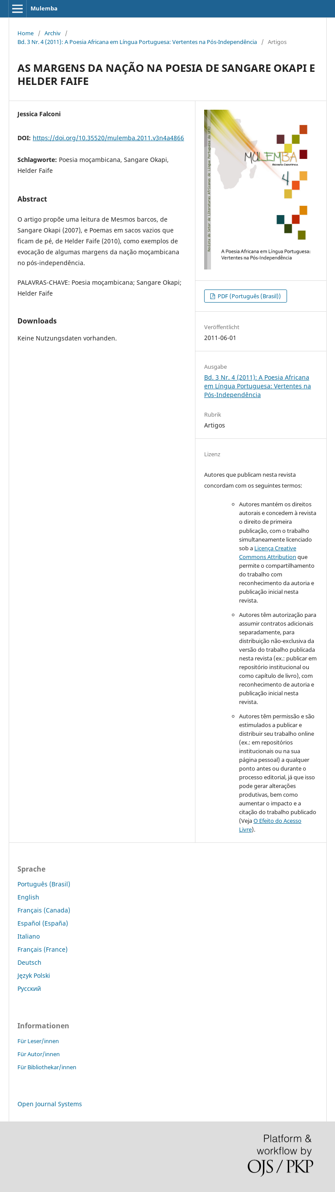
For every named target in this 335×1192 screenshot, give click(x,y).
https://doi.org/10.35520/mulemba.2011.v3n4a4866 (108, 138)
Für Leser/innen (38, 1041)
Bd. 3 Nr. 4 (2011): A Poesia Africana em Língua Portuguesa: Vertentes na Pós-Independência (137, 42)
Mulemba (44, 8)
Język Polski (33, 975)
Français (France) (42, 949)
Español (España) (42, 923)
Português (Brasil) (43, 884)
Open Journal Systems (49, 1104)
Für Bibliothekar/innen (46, 1067)
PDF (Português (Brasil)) (248, 296)
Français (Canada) (43, 910)
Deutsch (29, 962)
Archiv (52, 33)
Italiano (28, 936)
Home (25, 33)
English (28, 897)
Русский (29, 988)
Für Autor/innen (38, 1054)
